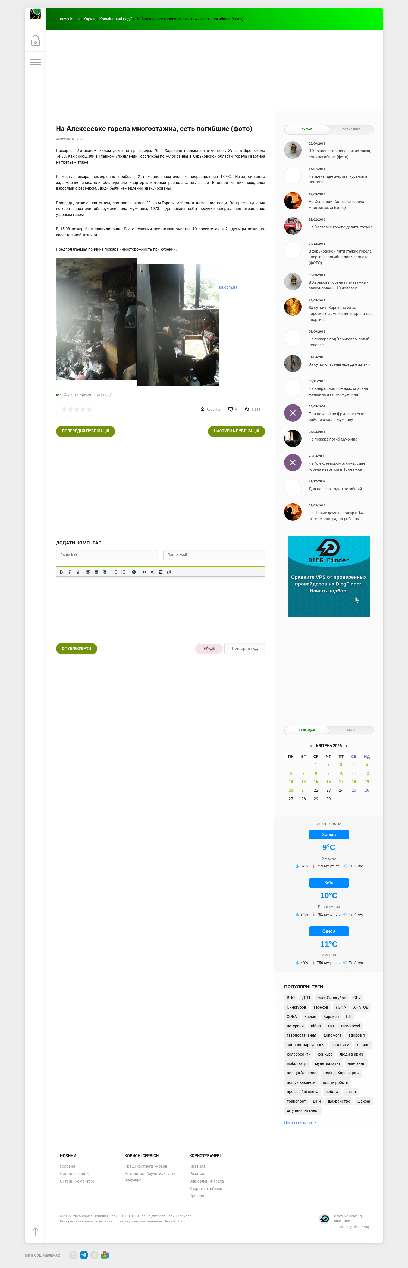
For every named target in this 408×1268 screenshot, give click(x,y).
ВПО (291, 998)
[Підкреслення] (78, 572)
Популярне (351, 129)
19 (367, 781)
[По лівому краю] (88, 572)
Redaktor (213, 409)
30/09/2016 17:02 (69, 139)
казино (362, 1045)
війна (316, 1026)
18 (353, 781)
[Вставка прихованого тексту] (169, 572)
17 (341, 781)
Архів (351, 730)
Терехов (320, 1007)
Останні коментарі (77, 1181)
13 (290, 781)
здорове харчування (305, 1045)
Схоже (307, 129)
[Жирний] (61, 572)
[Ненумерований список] (115, 572)
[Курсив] (69, 572)
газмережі (350, 1026)
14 (303, 781)
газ (331, 1026)
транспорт (296, 1101)
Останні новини (74, 1173)
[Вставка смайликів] (134, 572)
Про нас (196, 1196)
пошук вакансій (301, 1082)
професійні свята (302, 1091)
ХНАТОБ (360, 1007)
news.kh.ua (70, 19)
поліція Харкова (301, 1073)
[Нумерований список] (123, 572)
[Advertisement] (215, 71)
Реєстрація (199, 1173)
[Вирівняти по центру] (96, 572)
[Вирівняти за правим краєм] (105, 572)
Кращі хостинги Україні (146, 1166)
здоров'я (357, 1035)
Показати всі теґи (300, 1122)
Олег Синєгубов (331, 998)
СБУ (357, 998)
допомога (332, 1035)
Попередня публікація (85, 431)
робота (331, 1091)
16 (328, 781)
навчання (356, 1063)
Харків (89, 19)
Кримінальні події (115, 19)
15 (316, 781)
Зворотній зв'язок (205, 1188)
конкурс (325, 1054)
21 (303, 790)
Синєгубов (296, 1007)
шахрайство (339, 1101)
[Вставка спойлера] (161, 572)
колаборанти (298, 1054)
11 (353, 773)
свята (351, 1091)
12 (367, 773)
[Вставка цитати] (144, 572)
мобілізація (297, 1063)
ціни (317, 1101)
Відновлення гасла (206, 1181)
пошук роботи (335, 1082)
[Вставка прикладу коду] (153, 572)
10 (341, 773)
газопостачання (301, 1035)
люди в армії (351, 1054)
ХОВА (292, 1016)
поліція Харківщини (342, 1073)
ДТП (306, 998)
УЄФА (340, 1007)
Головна (67, 1166)
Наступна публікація (236, 431)
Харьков (331, 1016)
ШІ (348, 1016)
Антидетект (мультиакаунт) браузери (150, 1176)
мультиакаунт (327, 1063)
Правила (197, 1166)
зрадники (340, 1045)
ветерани (295, 1026)
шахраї (363, 1101)
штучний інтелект (303, 1110)
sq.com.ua (228, 287)
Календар (307, 730)
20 (290, 790)
